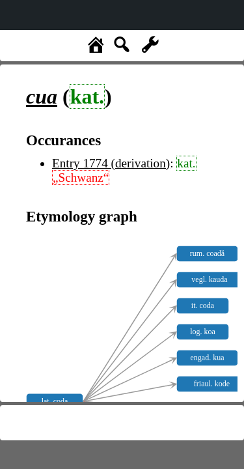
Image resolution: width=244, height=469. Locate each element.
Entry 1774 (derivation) (111, 163)
